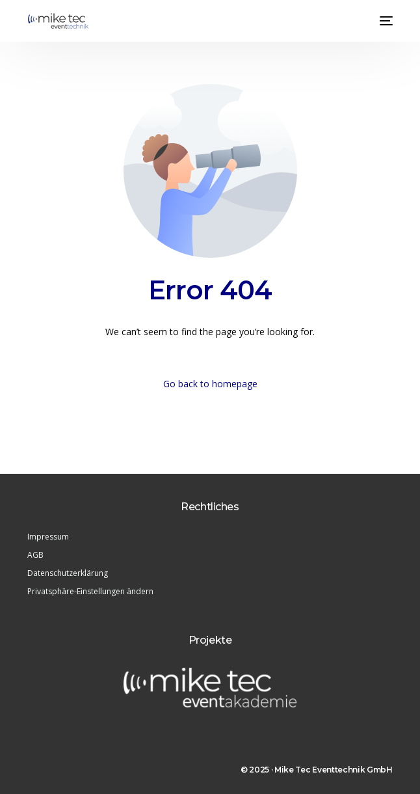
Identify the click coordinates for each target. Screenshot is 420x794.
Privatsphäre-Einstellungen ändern (90, 591)
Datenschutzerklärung (67, 573)
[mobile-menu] (385, 21)
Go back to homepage (210, 383)
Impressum (48, 536)
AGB (35, 554)
